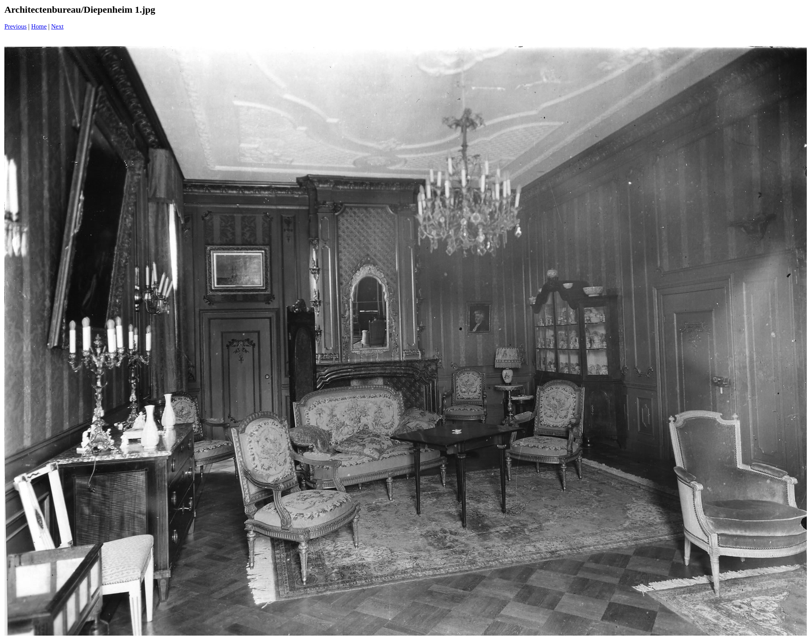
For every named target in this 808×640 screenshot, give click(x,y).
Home (39, 26)
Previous (15, 26)
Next (57, 26)
